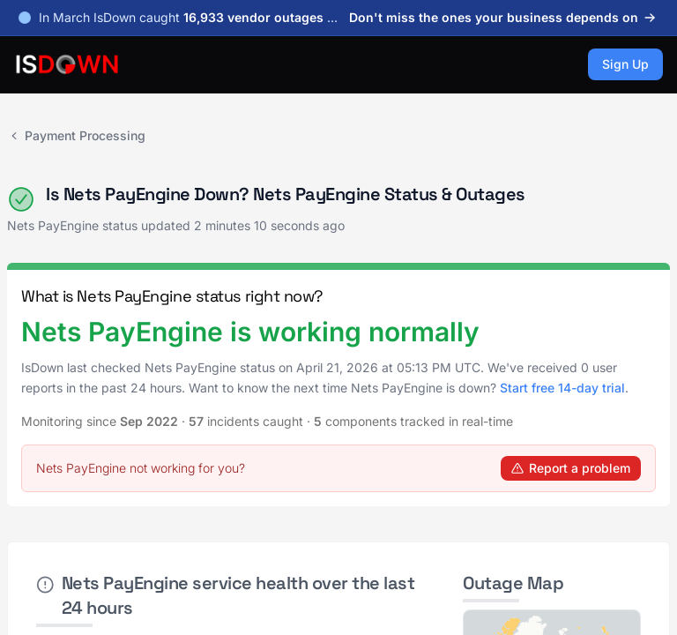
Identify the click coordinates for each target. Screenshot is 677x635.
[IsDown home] (67, 64)
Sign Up (625, 63)
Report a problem (570, 467)
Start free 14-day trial (562, 387)
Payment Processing (76, 135)
